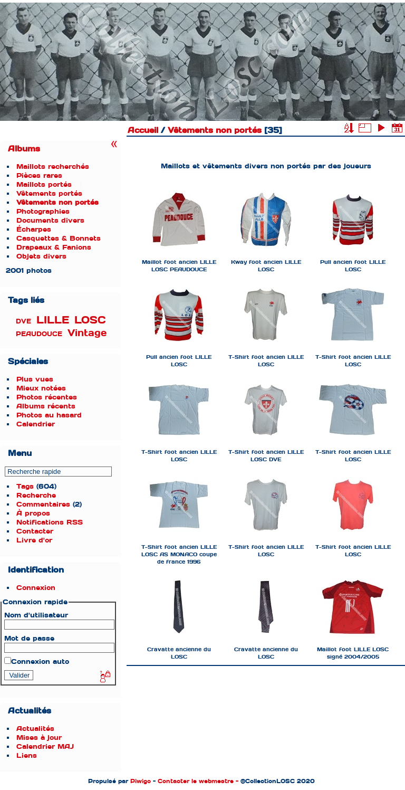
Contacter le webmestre (196, 781)
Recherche (36, 495)
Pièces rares (39, 175)
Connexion (35, 587)
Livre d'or (34, 540)
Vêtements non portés (57, 202)
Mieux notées (41, 388)
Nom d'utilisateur (36, 615)
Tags (25, 486)
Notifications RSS (49, 522)
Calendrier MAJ (45, 746)
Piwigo (140, 781)
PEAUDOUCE (39, 334)
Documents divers (50, 220)
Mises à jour (39, 737)
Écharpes (33, 229)
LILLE (52, 320)
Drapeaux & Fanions (53, 247)
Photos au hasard (49, 415)
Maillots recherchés (52, 166)
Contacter (34, 531)
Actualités (35, 728)
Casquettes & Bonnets (58, 238)
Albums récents (45, 406)
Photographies (43, 211)
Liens (26, 755)
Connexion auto (36, 661)
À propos (33, 513)
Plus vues (34, 379)
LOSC (90, 320)
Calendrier (35, 424)
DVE (23, 321)
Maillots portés (44, 184)
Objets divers (41, 256)
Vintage (87, 333)
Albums (24, 149)
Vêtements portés (49, 193)
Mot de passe (29, 638)
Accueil (143, 130)
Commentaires (43, 504)
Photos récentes (46, 397)
